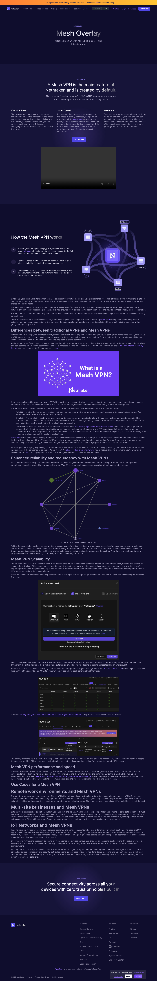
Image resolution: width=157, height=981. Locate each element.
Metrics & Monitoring (89, 955)
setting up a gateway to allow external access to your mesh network (50, 714)
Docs (111, 938)
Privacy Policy (138, 973)
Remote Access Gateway (91, 938)
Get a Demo (144, 9)
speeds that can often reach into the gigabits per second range (63, 776)
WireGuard (78, 119)
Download (132, 9)
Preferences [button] (118, 976)
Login (124, 9)
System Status (115, 955)
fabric (27, 452)
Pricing (112, 929)
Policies (29, 977)
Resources (113, 933)
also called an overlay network (80, 450)
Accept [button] (138, 976)
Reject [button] (128, 976)
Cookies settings (57, 977)
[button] (28, 8)
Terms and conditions (42, 977)
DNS (82, 951)
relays (56, 348)
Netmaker (27, 251)
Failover (83, 959)
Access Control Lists (113, 668)
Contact (116, 9)
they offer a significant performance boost (94, 426)
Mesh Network (86, 933)
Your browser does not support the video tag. (78, 168)
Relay (82, 942)
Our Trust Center (116, 960)
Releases (113, 951)
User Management (88, 964)
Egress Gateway (87, 929)
